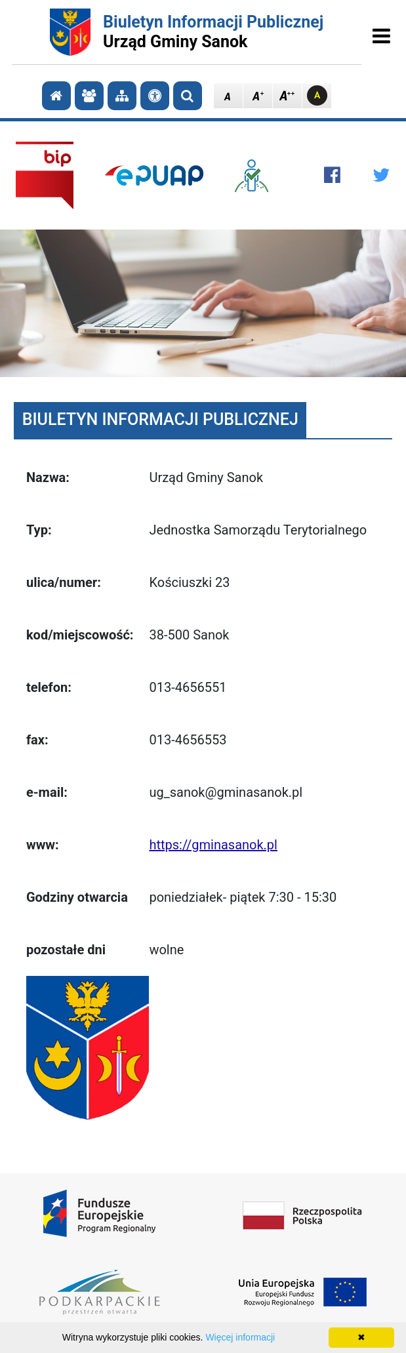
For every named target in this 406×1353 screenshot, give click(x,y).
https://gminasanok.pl (213, 845)
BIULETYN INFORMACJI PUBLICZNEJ (160, 419)
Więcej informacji (240, 1337)
